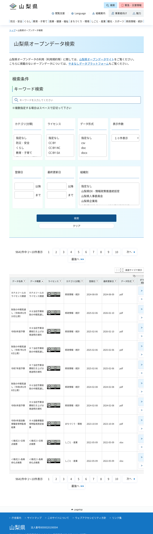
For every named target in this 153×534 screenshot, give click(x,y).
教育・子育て (27, 152)
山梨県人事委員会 (109, 196)
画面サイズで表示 (133, 263)
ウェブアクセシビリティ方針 (90, 511)
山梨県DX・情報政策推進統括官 (109, 191)
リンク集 (117, 511)
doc (92, 147)
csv (92, 142)
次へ (129, 245)
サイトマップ (34, 511)
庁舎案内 (16, 511)
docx (92, 152)
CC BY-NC (60, 147)
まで (27, 195)
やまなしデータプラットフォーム (88, 64)
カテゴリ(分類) (24, 124)
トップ (12, 30)
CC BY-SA (60, 152)
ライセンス (54, 124)
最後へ (75, 253)
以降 (27, 186)
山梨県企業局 (109, 200)
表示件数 (118, 124)
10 (115, 246)
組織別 (84, 172)
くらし (27, 147)
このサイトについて (58, 511)
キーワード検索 (28, 89)
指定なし (27, 137)
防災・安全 (27, 142)
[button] (131, 5)
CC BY (60, 142)
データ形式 (87, 124)
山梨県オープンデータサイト (96, 59)
